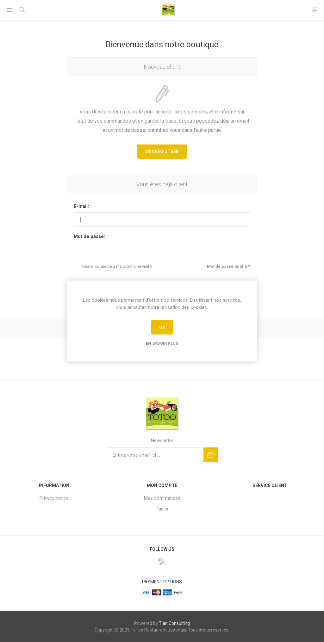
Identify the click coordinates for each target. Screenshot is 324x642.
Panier (162, 509)
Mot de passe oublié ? (228, 266)
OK (162, 327)
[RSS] (162, 561)
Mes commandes (162, 498)
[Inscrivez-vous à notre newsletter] (154, 454)
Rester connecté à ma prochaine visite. (117, 266)
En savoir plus (162, 343)
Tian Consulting (174, 623)
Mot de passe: (89, 236)
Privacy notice (54, 498)
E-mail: (81, 206)
